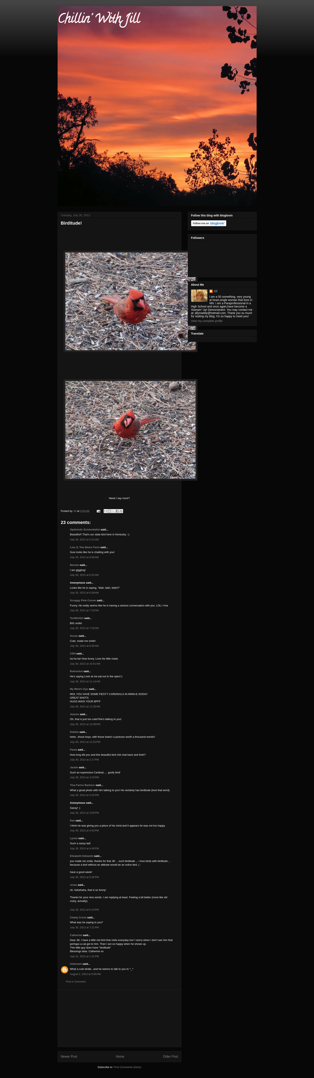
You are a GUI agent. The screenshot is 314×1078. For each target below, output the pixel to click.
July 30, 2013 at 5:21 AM (84, 539)
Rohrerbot (76, 671)
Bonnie (74, 564)
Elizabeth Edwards (81, 855)
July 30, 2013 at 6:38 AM (84, 592)
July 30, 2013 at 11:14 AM (85, 681)
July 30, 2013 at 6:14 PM (84, 909)
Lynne (74, 838)
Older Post (170, 1056)
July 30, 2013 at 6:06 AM (84, 557)
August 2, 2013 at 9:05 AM (85, 974)
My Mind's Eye (79, 688)
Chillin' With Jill (98, 20)
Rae (72, 820)
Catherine (76, 935)
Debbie (74, 731)
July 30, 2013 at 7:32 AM (84, 628)
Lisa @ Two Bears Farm (85, 547)
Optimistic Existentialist (85, 529)
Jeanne (74, 714)
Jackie (74, 767)
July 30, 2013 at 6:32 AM (84, 574)
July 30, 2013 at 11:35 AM (85, 706)
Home (120, 1056)
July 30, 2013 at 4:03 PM (84, 830)
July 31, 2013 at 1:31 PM (84, 956)
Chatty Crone (78, 917)
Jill (215, 291)
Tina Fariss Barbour (82, 785)
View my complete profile (207, 321)
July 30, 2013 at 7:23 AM (84, 610)
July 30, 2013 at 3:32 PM (84, 795)
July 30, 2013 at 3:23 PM (84, 777)
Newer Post (69, 1056)
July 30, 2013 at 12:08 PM (85, 724)
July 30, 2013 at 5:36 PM (84, 877)
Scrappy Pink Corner (83, 600)
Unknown (76, 963)
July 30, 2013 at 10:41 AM (85, 663)
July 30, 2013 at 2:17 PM (84, 759)
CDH (73, 653)
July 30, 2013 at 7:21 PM (84, 927)
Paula (73, 749)
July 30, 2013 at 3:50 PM (84, 812)
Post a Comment (76, 981)
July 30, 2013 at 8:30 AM (84, 645)
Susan (74, 635)
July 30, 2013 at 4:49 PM (84, 848)
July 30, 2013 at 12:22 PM (85, 741)
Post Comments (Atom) (127, 1067)
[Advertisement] (119, 1018)
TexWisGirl (77, 618)
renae (74, 884)
